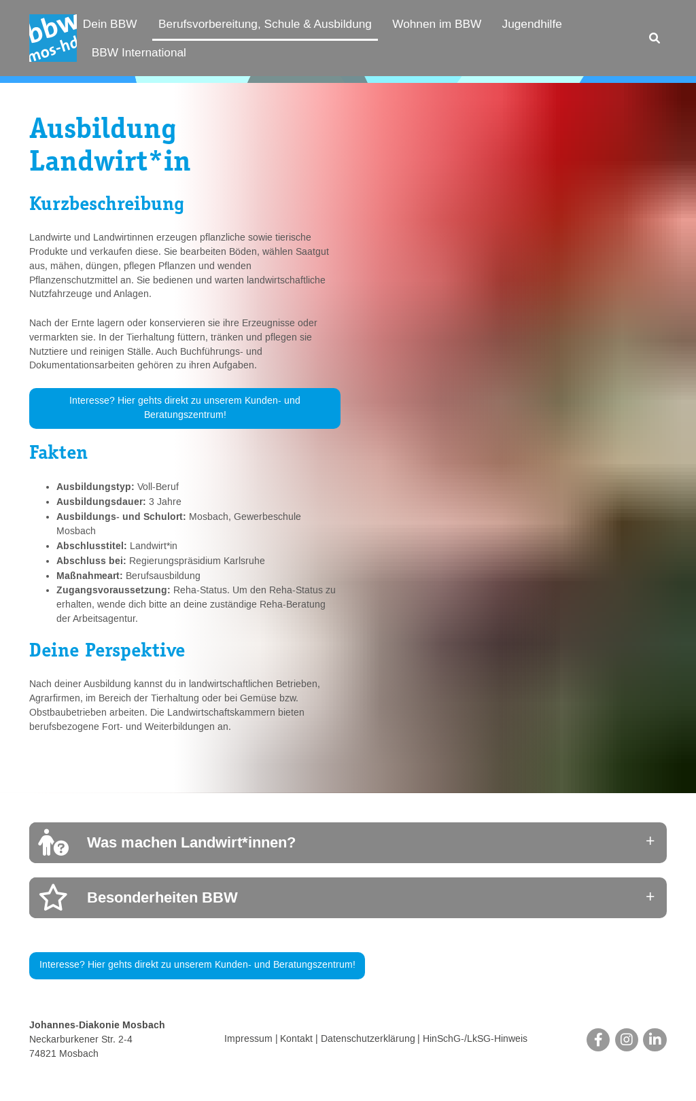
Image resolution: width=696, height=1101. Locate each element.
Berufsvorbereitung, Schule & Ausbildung (265, 24)
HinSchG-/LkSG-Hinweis (475, 1040)
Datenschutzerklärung (368, 1040)
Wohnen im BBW (436, 24)
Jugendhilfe (532, 24)
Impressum (248, 1040)
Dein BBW (110, 24)
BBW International (139, 52)
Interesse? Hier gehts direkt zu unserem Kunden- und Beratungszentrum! (184, 408)
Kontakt (296, 1040)
